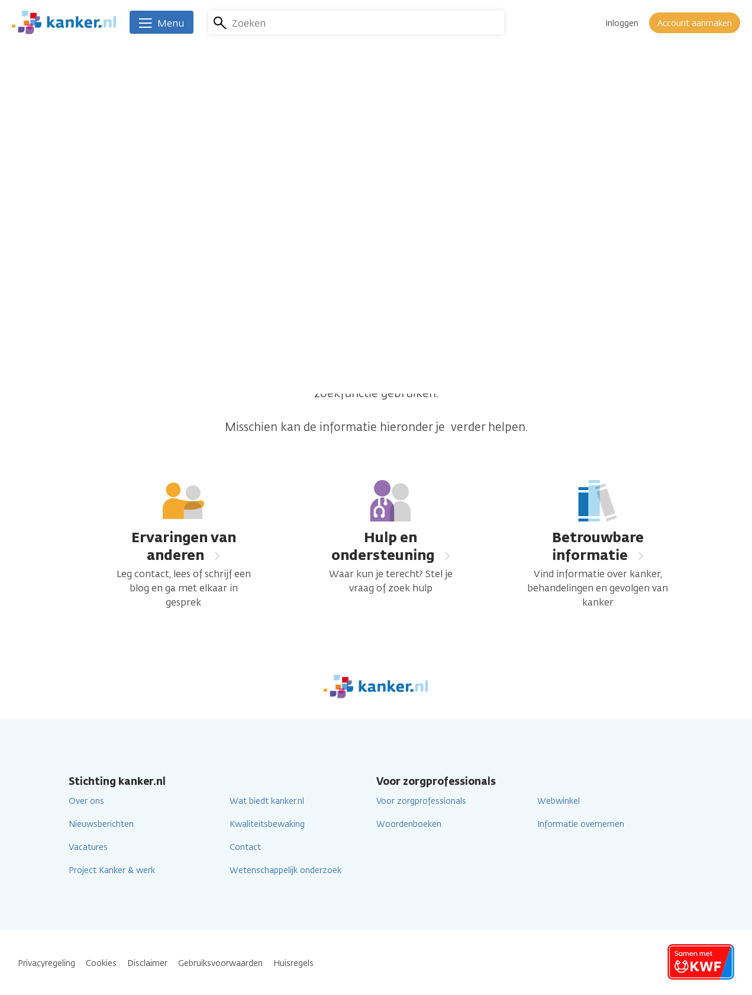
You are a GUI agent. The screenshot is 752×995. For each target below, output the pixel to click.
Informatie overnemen (580, 824)
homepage (530, 375)
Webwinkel (558, 801)
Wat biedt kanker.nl (267, 801)
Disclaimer (147, 963)
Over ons (86, 801)
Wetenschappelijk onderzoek (285, 870)
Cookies (101, 963)
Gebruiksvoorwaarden (220, 963)
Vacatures (88, 847)
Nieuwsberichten (101, 824)
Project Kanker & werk (112, 870)
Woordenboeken (408, 824)
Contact (245, 847)
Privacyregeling (46, 963)
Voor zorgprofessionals (421, 801)
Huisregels (293, 963)
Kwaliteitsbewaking (267, 824)
